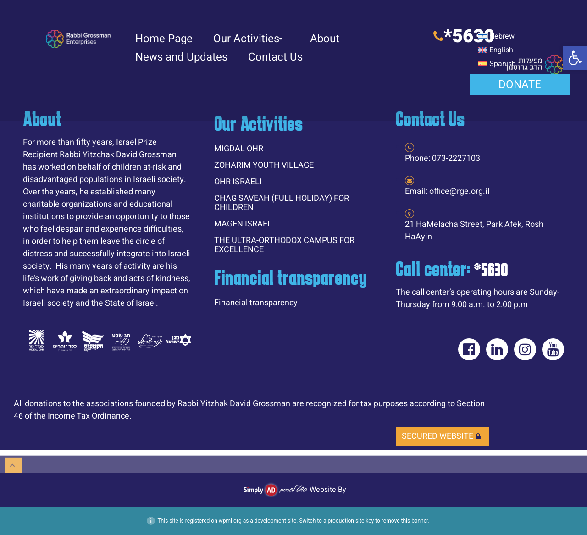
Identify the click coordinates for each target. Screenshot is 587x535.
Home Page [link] (164, 39)
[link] (575, 58)
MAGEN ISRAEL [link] (243, 224)
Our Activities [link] (247, 39)
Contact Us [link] (275, 57)
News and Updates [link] (181, 57)
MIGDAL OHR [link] (238, 149)
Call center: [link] (452, 268)
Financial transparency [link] (256, 303)
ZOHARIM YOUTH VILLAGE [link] (264, 165)
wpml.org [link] (230, 521)
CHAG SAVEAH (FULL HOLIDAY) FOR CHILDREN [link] (281, 203)
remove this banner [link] (405, 521)
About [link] (324, 39)
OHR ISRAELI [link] (238, 182)
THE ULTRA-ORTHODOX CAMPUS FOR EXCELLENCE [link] (284, 245)
